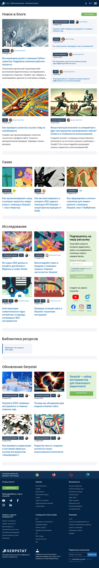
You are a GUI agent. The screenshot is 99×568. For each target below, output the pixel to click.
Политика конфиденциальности (79, 522)
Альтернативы (40, 506)
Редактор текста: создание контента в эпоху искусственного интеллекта (48, 448)
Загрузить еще (49, 153)
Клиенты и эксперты (42, 500)
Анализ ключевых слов (76, 489)
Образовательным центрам (44, 503)
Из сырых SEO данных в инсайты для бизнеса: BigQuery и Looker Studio (15, 266)
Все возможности (41, 486)
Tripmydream (72, 190)
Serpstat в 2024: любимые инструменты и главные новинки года (15, 406)
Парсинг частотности (8, 524)
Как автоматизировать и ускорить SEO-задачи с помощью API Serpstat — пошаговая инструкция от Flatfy (47, 204)
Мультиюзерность (8, 526)
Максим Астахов (56, 301)
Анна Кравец (84, 22)
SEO (56, 71)
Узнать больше (14, 476)
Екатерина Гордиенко (24, 301)
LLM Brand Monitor (74, 509)
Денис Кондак (70, 39)
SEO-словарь (40, 536)
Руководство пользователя (44, 522)
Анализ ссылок (73, 494)
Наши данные (40, 492)
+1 (72, 22)
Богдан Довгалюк (20, 50)
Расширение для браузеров (10, 532)
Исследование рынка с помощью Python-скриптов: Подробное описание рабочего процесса (23, 61)
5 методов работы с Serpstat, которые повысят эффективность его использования (71, 80)
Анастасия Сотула (55, 255)
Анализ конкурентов (75, 486)
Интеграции (6, 538)
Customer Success (41, 539)
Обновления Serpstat (31, 3)
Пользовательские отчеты (10, 529)
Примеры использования (43, 530)
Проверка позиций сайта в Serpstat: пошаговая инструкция (48, 311)
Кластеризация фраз (75, 506)
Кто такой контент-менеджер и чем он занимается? (73, 46)
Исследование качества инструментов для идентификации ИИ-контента (70, 62)
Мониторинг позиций (75, 492)
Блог (8, 3)
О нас (70, 519)
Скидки (38, 497)
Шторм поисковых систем (10, 535)
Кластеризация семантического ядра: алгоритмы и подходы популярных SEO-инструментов (13, 314)
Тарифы (38, 489)
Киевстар (7, 190)
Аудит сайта (72, 497)
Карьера (71, 533)
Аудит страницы (74, 500)
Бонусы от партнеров (75, 527)
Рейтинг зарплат (41, 527)
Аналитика (39, 255)
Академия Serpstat (41, 524)
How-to (57, 39)
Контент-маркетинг (61, 54)
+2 (22, 255)
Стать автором (89, 14)
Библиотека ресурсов (17, 3)
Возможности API (74, 503)
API (37, 533)
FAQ (37, 542)
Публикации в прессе (75, 530)
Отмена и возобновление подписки (80, 524)
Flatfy (38, 190)
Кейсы (6, 50)
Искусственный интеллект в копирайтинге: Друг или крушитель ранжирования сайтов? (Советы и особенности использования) (73, 130)
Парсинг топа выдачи (9, 521)
